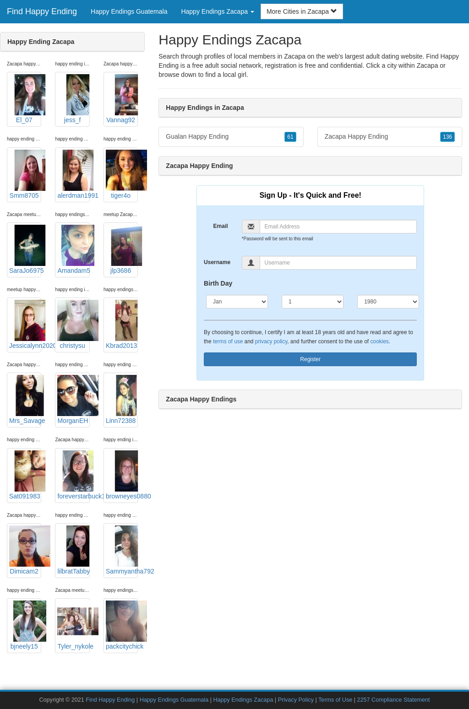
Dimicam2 (25, 550)
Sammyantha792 (122, 550)
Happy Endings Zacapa (243, 700)
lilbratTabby (73, 550)
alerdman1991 (73, 174)
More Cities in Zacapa (302, 11)
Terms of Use (335, 700)
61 (290, 137)
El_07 (25, 99)
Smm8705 (25, 174)
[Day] (313, 301)
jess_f (73, 99)
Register (310, 359)
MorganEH (73, 399)
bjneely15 (25, 625)
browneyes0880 (122, 475)
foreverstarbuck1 (73, 475)
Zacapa (427, 65)
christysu (73, 324)
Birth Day (218, 283)
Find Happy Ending (42, 11)
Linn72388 (122, 399)
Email (220, 226)
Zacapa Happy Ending (390, 137)
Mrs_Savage (25, 399)
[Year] (388, 301)
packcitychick (122, 625)
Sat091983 (25, 475)
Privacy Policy (296, 700)
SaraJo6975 (25, 249)
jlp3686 (122, 249)
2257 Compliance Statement (393, 700)
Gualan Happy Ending (231, 137)
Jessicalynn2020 (25, 324)
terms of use (228, 341)
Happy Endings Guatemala (129, 11)
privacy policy (271, 341)
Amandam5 (73, 249)
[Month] (237, 301)
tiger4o (122, 174)
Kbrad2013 (122, 324)
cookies (379, 341)
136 (447, 137)
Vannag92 (122, 99)
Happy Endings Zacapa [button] (217, 11)
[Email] (338, 226)
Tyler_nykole (73, 625)
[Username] (338, 263)
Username (217, 262)
